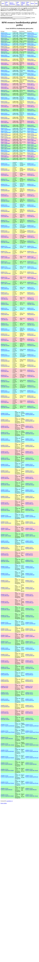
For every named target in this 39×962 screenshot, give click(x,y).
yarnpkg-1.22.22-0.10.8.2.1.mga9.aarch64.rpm (31, 776)
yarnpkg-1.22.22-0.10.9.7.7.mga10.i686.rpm (31, 738)
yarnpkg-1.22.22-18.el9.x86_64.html (5, 560)
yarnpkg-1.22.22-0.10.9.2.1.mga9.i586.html (6, 763)
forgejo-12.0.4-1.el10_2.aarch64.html (6, 129)
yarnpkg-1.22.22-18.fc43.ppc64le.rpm (29, 471)
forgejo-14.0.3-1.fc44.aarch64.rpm (31, 71)
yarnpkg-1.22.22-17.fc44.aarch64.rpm (29, 567)
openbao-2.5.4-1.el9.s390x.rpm (30, 298)
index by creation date (23, 3)
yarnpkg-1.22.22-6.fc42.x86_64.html (5, 719)
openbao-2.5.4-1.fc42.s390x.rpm (31, 236)
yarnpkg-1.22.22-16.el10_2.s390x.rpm (30, 636)
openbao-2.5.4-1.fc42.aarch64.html (5, 226)
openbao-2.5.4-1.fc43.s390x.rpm (31, 216)
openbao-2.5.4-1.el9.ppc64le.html (5, 293)
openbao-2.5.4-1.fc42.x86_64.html (5, 241)
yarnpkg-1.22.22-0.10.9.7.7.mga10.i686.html (7, 738)
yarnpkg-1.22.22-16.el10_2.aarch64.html (6, 623)
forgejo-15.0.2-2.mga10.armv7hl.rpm (32, 36)
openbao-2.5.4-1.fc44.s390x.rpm (31, 195)
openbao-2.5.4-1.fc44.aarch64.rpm (31, 185)
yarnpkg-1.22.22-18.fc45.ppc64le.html (5, 420)
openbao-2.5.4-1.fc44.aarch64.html (5, 185)
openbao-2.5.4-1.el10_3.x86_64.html (5, 262)
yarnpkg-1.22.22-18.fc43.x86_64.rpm (29, 484)
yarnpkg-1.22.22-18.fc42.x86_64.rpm (29, 509)
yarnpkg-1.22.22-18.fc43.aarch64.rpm (29, 465)
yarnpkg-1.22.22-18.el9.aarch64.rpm (29, 541)
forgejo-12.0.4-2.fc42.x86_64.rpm (31, 126)
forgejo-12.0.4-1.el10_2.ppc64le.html (6, 134)
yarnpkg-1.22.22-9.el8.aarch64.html (5, 674)
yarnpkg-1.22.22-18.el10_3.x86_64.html (6, 535)
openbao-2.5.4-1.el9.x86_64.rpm (31, 303)
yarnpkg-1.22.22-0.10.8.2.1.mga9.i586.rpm (31, 789)
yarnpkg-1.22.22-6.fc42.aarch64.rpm (29, 699)
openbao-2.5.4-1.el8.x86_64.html (5, 324)
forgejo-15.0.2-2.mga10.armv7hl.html (6, 36)
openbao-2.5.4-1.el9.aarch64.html (5, 288)
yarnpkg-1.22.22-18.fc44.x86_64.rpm (29, 458)
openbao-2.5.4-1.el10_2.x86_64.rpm (31, 283)
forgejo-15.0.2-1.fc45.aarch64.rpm (31, 44)
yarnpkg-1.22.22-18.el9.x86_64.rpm (29, 560)
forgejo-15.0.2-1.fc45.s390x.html (5, 50)
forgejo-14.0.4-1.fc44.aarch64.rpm (31, 56)
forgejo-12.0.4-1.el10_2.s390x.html (5, 140)
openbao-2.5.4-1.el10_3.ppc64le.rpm (32, 252)
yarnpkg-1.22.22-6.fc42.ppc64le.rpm (29, 706)
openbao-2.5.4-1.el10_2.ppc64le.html (6, 272)
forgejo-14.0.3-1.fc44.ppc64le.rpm (31, 77)
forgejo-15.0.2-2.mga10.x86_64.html (5, 41)
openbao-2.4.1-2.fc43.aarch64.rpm (31, 391)
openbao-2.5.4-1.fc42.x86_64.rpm (31, 241)
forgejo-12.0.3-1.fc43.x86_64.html (5, 159)
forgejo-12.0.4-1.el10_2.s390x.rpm (31, 140)
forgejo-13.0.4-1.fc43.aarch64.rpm (31, 98)
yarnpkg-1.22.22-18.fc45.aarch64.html (5, 414)
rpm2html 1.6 (10, 801)
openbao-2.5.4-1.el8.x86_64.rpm (31, 324)
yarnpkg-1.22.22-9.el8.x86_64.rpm (29, 693)
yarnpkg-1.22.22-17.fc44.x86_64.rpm (29, 609)
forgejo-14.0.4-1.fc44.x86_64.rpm (31, 67)
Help (36, 3)
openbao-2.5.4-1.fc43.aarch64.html (5, 205)
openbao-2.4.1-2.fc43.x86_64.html (5, 407)
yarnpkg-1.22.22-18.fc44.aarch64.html (5, 439)
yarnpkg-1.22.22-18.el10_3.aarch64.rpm (30, 516)
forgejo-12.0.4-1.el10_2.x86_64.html (5, 145)
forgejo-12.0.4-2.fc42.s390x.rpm (31, 122)
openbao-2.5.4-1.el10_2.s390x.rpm (31, 278)
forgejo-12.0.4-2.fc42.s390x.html (5, 122)
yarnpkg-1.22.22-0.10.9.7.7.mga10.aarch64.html (7, 725)
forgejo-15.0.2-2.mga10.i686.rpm (31, 39)
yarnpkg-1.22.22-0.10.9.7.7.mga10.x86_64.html (7, 744)
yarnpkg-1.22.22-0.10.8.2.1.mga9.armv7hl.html (7, 782)
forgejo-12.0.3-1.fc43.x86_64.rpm (31, 159)
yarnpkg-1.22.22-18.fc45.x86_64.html (5, 433)
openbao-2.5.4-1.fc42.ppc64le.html (5, 231)
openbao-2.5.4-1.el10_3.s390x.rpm (31, 257)
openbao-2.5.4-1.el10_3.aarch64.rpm (32, 247)
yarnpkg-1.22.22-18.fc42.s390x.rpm (29, 503)
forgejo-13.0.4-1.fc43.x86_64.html (5, 110)
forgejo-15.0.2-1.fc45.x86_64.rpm (31, 52)
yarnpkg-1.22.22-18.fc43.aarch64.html (5, 465)
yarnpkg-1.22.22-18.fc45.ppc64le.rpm (29, 420)
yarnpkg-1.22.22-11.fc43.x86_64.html (5, 668)
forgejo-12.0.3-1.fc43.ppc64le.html (5, 153)
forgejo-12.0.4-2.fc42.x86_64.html (5, 126)
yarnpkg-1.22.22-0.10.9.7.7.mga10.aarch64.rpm (32, 725)
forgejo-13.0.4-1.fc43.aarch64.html (5, 98)
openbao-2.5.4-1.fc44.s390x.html (5, 195)
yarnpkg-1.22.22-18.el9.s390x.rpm (29, 554)
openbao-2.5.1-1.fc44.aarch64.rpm (31, 350)
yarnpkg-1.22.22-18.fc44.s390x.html (5, 452)
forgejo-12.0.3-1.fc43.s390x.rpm (31, 156)
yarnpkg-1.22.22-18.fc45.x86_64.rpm (29, 433)
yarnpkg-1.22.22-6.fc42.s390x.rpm (29, 712)
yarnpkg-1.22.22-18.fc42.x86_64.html (5, 509)
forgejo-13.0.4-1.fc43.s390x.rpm (31, 106)
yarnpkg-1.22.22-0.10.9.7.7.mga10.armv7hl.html (8, 731)
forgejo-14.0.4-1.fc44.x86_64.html (5, 67)
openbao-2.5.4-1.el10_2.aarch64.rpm (32, 267)
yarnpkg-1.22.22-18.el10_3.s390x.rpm (30, 529)
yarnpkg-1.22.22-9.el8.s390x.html (4, 687)
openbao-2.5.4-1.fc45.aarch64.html (5, 164)
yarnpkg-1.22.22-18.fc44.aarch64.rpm (29, 439)
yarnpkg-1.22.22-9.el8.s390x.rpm (29, 687)
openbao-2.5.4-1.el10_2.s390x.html (5, 278)
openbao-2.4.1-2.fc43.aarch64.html (5, 391)
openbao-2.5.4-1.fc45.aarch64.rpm (31, 164)
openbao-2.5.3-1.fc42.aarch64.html (5, 329)
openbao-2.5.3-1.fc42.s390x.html (5, 339)
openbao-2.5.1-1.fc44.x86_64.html (5, 381)
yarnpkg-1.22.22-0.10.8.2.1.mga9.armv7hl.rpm (31, 782)
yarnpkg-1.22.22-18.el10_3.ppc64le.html (6, 522)
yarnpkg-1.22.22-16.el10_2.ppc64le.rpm (30, 629)
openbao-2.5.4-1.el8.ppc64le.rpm (31, 314)
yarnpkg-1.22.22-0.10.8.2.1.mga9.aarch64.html (7, 776)
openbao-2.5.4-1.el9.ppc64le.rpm (31, 293)
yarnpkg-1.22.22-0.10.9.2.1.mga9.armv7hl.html (7, 757)
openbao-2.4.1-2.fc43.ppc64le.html (5, 396)
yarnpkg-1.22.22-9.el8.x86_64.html (5, 693)
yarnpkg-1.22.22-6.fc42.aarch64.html (5, 699)
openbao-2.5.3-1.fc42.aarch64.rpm (31, 329)
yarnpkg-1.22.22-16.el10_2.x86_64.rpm (30, 642)
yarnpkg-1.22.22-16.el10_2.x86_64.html (6, 642)
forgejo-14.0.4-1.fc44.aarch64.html (5, 56)
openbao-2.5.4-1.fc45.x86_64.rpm (31, 180)
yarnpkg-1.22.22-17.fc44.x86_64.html (5, 609)
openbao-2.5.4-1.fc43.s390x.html (5, 216)
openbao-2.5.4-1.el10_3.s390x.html (5, 257)
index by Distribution (12, 3)
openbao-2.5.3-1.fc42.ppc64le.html (5, 334)
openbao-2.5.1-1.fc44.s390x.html (5, 370)
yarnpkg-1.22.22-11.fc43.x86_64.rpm (29, 668)
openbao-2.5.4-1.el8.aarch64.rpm (31, 309)
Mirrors (32, 3)
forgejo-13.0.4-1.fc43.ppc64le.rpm (31, 102)
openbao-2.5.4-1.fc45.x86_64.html (5, 180)
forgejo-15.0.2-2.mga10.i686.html (5, 39)
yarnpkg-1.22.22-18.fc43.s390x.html (5, 478)
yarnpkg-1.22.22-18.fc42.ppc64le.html (5, 497)
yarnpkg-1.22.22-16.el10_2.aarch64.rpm (30, 623)
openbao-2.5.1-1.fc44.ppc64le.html (5, 360)
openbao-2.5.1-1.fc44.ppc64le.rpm (31, 360)
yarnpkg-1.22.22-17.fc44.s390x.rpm (29, 595)
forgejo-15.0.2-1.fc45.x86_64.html (5, 52)
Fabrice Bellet (4, 803)
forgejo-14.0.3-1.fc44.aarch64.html (5, 71)
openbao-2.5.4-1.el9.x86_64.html (5, 303)
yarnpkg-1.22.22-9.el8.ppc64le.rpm (29, 680)
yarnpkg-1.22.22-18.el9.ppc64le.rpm (29, 548)
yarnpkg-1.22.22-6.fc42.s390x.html (5, 712)
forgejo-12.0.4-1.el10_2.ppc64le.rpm (32, 134)
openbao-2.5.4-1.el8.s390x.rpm (30, 319)
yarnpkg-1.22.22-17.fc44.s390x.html (5, 595)
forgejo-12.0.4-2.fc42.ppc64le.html (5, 118)
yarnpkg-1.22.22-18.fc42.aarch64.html (5, 490)
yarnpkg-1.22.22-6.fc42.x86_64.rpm (29, 719)
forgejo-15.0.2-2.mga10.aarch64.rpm (32, 33)
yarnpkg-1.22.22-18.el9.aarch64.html (5, 541)
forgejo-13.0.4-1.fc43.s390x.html (5, 106)
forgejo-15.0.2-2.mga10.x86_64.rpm (31, 41)
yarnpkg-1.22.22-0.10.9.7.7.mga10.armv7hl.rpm (32, 731)
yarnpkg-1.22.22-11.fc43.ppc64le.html (5, 655)
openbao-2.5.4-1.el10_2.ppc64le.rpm (32, 272)
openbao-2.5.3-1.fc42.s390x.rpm (31, 339)
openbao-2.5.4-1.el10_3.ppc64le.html (6, 252)
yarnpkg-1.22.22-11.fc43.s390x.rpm (29, 661)
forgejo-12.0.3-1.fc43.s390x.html (5, 156)
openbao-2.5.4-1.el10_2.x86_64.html (5, 283)
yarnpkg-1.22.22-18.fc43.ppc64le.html (5, 471)
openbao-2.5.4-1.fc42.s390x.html (5, 236)
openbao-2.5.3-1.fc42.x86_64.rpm (31, 345)
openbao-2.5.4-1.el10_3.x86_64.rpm (31, 262)
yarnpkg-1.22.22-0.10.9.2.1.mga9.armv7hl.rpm (31, 757)
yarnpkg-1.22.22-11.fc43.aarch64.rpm (29, 648)
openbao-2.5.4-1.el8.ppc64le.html (5, 314)
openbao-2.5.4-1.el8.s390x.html (4, 319)
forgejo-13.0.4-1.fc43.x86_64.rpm (31, 110)
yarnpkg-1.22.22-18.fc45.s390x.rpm (29, 426)
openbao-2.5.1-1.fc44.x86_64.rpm (31, 381)
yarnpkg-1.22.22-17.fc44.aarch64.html (5, 567)
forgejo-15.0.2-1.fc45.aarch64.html (5, 44)
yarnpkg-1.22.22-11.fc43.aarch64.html (5, 648)
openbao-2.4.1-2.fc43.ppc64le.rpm (31, 396)
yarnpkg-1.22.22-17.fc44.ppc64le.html (5, 581)
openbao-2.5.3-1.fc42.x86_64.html (5, 345)
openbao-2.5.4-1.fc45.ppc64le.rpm (31, 169)
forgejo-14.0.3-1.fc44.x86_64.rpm (31, 91)
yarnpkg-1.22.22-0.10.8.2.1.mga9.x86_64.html (7, 795)
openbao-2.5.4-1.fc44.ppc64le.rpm (31, 190)
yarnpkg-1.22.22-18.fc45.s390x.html (5, 426)
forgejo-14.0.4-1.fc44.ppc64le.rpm (31, 60)
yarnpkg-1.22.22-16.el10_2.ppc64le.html (6, 629)
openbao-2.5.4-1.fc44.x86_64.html (5, 200)
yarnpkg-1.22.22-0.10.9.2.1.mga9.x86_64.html (7, 770)
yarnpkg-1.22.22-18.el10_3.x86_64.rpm (30, 535)
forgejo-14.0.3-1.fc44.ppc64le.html (5, 77)
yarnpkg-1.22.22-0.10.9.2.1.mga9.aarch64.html (7, 750)
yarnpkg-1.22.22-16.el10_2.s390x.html (5, 636)
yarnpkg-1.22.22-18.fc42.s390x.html (5, 503)
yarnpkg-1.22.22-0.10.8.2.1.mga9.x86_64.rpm (31, 795)
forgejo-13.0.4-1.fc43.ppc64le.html (5, 102)
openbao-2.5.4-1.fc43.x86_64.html (5, 221)
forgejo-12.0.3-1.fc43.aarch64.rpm (31, 151)
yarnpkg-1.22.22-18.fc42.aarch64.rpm (29, 490)
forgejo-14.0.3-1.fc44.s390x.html (5, 84)
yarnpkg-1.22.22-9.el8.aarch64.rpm (29, 674)
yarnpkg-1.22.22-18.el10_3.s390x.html (5, 529)
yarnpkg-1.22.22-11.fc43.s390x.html (5, 661)
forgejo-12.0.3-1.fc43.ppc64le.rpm (31, 153)
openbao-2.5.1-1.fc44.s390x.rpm (31, 370)
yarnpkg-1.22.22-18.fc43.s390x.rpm (29, 478)
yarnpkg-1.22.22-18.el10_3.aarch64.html (6, 516)
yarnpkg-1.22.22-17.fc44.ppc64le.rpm (29, 581)
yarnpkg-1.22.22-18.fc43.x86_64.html (5, 484)
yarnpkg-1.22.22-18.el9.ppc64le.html (5, 548)
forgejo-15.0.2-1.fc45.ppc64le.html (5, 47)
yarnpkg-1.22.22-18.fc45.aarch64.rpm (29, 414)
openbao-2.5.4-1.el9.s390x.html (4, 298)
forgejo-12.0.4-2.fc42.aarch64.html (5, 114)
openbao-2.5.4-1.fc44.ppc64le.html (5, 190)
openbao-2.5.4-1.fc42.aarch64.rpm (31, 226)
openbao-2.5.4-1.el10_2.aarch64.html (6, 267)
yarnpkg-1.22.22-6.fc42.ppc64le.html (5, 706)
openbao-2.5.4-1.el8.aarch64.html (5, 309)
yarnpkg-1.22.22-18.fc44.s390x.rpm (29, 452)
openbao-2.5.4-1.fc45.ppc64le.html (5, 169)
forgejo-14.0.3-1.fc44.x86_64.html (5, 91)
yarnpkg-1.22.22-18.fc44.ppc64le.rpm (29, 446)
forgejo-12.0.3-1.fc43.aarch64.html (5, 151)
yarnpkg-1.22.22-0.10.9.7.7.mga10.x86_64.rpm (31, 744)
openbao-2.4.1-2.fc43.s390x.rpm (31, 401)
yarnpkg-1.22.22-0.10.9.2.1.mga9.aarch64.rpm (31, 750)
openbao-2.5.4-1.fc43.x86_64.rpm (31, 221)
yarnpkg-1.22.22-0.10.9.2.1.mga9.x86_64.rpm (31, 770)
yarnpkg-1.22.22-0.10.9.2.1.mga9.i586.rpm (31, 763)
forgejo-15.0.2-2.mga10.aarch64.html (6, 33)
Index (3, 3)
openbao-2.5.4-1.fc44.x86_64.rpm (31, 200)
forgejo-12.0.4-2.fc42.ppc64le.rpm (31, 118)
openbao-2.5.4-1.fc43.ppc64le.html (5, 210)
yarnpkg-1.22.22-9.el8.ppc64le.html (5, 680)
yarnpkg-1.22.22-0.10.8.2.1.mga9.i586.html (6, 789)
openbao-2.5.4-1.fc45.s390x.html (5, 174)
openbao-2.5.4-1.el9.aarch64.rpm (31, 288)
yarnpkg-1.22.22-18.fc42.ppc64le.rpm (29, 497)
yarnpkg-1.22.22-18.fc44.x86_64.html (5, 458)
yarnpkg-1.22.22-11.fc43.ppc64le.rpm (29, 655)
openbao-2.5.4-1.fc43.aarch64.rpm (31, 205)
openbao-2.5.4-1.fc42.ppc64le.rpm (31, 231)
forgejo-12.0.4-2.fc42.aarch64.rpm (31, 114)
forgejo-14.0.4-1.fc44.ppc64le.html (5, 60)
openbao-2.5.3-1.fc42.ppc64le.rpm (31, 334)
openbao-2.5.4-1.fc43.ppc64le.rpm (31, 210)
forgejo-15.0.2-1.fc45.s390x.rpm (31, 50)
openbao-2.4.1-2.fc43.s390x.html (5, 401)
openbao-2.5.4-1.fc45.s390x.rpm (31, 174)
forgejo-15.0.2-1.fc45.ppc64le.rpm (31, 47)
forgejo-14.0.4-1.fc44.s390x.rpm (31, 63)
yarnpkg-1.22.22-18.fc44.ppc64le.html (5, 446)
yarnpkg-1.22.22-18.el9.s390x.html (5, 554)
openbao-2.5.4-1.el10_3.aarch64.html (6, 247)
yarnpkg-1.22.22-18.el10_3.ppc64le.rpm (30, 522)
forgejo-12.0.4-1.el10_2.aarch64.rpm (32, 129)
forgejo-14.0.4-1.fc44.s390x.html (5, 63)
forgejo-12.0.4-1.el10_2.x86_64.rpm (31, 145)
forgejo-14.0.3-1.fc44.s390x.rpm (31, 84)
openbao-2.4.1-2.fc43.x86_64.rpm (31, 407)
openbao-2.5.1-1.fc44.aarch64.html (5, 350)
